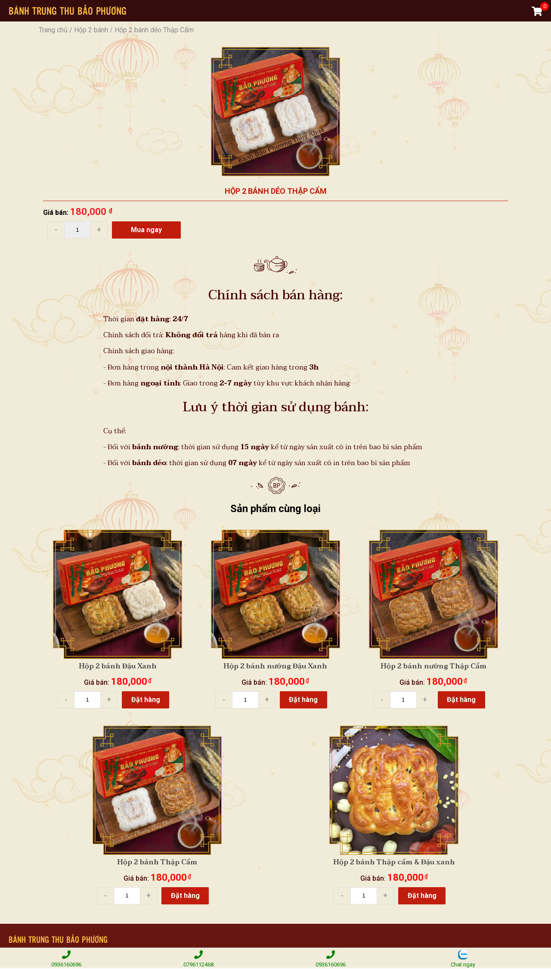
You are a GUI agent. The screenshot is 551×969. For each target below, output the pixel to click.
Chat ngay (463, 958)
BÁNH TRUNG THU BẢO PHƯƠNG (68, 10)
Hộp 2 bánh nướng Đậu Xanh (275, 666)
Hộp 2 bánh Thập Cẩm (157, 862)
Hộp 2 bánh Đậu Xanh (118, 666)
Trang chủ (53, 30)
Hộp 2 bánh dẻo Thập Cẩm (154, 30)
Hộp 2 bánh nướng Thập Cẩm (433, 666)
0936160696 (66, 958)
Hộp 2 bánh (91, 30)
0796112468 (198, 958)
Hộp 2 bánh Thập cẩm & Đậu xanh (394, 862)
